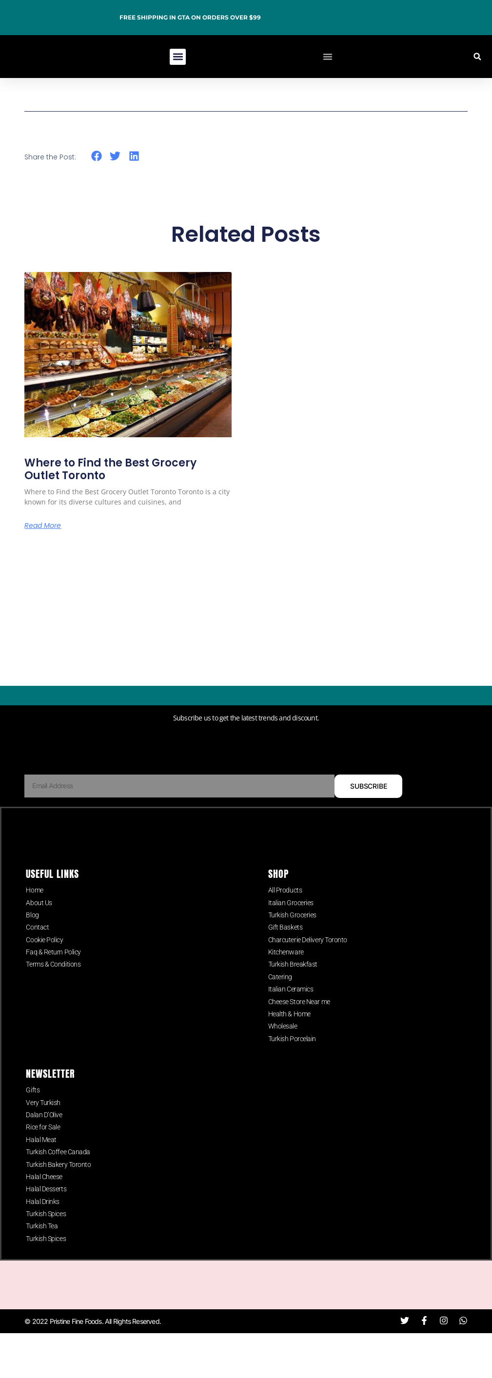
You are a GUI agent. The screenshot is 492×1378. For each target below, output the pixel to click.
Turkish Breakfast (292, 985)
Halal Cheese (44, 1197)
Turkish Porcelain (292, 1059)
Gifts (32, 1110)
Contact (37, 947)
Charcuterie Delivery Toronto (307, 960)
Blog (32, 935)
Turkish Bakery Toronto (58, 1184)
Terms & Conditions (53, 985)
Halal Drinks (42, 1221)
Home (34, 910)
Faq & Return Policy (53, 972)
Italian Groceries (291, 923)
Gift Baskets (285, 947)
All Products (285, 910)
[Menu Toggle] (328, 56)
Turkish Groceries (292, 935)
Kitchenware (286, 972)
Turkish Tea (42, 1246)
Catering (280, 997)
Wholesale (282, 1046)
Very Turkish (43, 1122)
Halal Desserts (46, 1209)
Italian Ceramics (291, 1009)
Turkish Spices (46, 1234)
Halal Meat (41, 1160)
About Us (39, 923)
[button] (178, 57)
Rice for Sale (43, 1147)
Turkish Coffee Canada (58, 1172)
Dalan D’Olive (44, 1135)
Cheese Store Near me (299, 1022)
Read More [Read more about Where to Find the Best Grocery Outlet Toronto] (42, 525)
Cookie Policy (44, 960)
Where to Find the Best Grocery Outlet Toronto (110, 469)
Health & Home (289, 1034)
